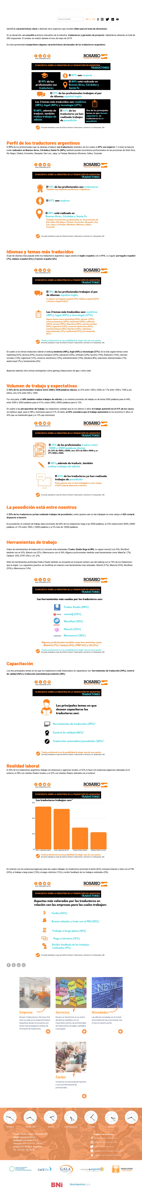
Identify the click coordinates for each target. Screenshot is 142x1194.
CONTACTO (114, 25)
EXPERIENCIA (85, 25)
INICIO (36, 25)
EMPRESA (47, 25)
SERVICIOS (60, 25)
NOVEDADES (100, 25)
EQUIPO (71, 25)
